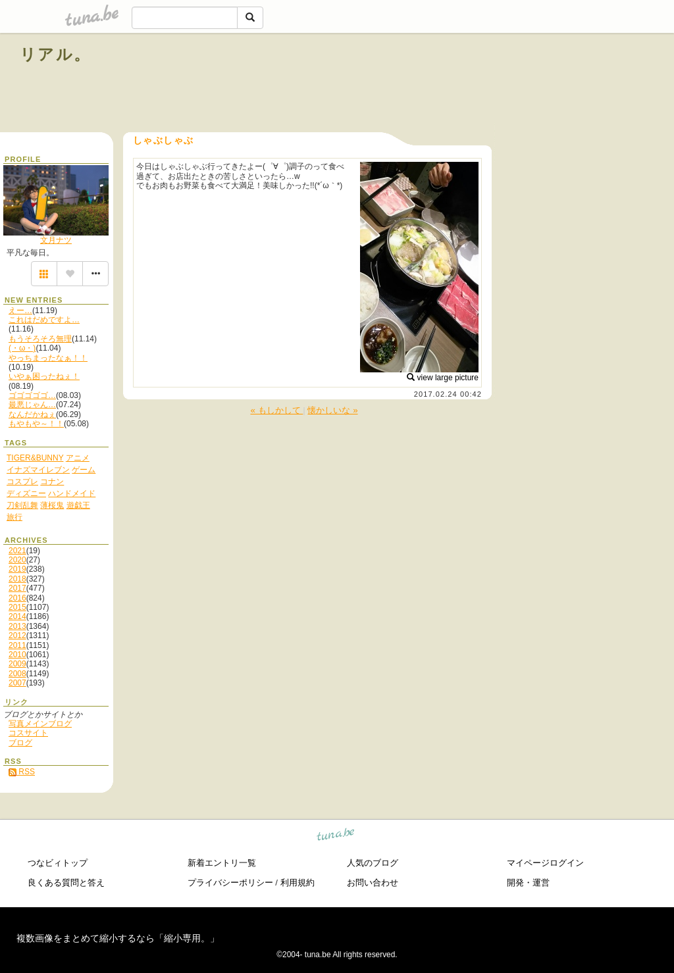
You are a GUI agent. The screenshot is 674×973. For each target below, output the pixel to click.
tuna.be (336, 836)
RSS (22, 771)
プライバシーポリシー (230, 882)
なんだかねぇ (32, 414)
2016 (17, 598)
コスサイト (28, 732)
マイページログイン (545, 863)
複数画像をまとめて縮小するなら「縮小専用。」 (117, 938)
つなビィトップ (58, 863)
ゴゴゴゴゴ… (32, 395)
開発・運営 (528, 882)
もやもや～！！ (36, 423)
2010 (17, 654)
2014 (17, 616)
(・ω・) (22, 348)
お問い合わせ (372, 882)
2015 (17, 607)
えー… (20, 310)
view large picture (443, 377)
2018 (17, 579)
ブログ (20, 742)
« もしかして (276, 410)
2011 (17, 645)
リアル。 (55, 54)
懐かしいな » (332, 410)
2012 (17, 635)
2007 (17, 682)
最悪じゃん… (32, 404)
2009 (17, 663)
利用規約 (297, 882)
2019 (17, 569)
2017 (17, 588)
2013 (17, 626)
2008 (17, 673)
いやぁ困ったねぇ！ (44, 376)
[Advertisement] (504, 84)
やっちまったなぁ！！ (48, 357)
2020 (17, 559)
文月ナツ (56, 240)
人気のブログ (372, 863)
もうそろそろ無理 (40, 338)
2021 (17, 550)
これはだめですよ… (44, 319)
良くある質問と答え (66, 882)
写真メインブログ (40, 723)
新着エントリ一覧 (222, 863)
